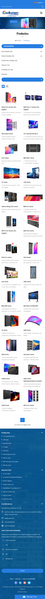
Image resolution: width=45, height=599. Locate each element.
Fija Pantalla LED (7, 51)
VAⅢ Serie (5, 158)
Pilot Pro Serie (7, 257)
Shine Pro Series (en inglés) (9, 108)
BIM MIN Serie (6, 306)
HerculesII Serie (7, 134)
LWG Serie (27, 282)
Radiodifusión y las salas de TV (12, 488)
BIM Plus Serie (29, 231)
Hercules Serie (29, 354)
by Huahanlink (30, 579)
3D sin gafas (6, 474)
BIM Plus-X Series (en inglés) (31, 108)
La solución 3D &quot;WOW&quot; (12, 477)
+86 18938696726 (9, 522)
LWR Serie (27, 330)
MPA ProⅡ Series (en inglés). (9, 232)
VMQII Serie (6, 379)
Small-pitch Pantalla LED (9, 60)
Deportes (4, 74)
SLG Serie (5, 282)
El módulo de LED (7, 69)
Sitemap (17, 579)
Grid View (3, 86)
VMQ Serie (5, 405)
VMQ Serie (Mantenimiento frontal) (33, 380)
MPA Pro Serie (29, 405)
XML (24, 579)
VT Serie (4, 182)
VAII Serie (27, 182)
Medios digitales (7, 481)
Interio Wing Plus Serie (10, 206)
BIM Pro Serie (28, 206)
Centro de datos (7, 499)
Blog (11, 579)
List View (7, 86)
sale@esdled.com (9, 518)
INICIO (18, 40)
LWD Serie (5, 354)
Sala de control (7, 495)
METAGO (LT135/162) (31, 306)
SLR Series (27, 257)
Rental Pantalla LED (8, 56)
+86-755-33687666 (10, 526)
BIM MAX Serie (29, 158)
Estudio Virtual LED (8, 484)
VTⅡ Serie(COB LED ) (31, 134)
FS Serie (4, 330)
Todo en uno (6, 65)
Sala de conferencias (9, 492)
